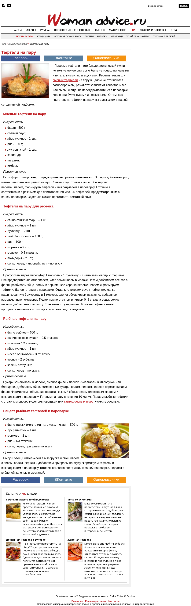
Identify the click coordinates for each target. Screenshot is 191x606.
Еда (133, 30)
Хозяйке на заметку (137, 36)
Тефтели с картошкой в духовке (27, 499)
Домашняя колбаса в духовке (26, 539)
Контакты (113, 601)
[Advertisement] (161, 71)
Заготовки (116, 36)
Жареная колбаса (79, 539)
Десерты (89, 36)
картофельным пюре (78, 401)
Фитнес (99, 30)
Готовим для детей (164, 36)
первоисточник (144, 604)
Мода (18, 30)
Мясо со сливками (80, 499)
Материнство (117, 30)
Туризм (45, 30)
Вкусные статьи (25, 36)
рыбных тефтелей (65, 80)
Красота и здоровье (153, 30)
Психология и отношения (72, 30)
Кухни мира (43, 36)
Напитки (102, 36)
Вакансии (77, 601)
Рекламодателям (95, 601)
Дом (174, 30)
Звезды (31, 30)
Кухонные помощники (67, 36)
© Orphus (129, 596)
